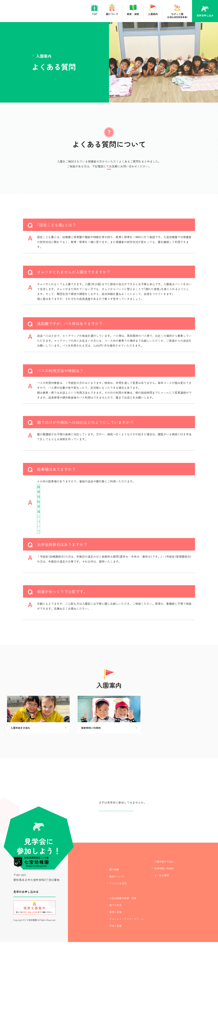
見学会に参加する (34, 961)
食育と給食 (106, 985)
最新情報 (146, 964)
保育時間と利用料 (154, 931)
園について (103, 930)
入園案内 (146, 918)
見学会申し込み (116, 865)
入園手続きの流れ (154, 925)
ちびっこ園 (162, 951)
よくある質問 (151, 938)
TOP (99, 918)
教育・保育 (103, 964)
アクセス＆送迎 (108, 951)
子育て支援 (106, 998)
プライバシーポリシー (155, 977)
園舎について (107, 944)
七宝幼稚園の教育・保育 (113, 971)
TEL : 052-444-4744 (109, 179)
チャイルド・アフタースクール (117, 992)
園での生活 (106, 978)
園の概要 (105, 937)
